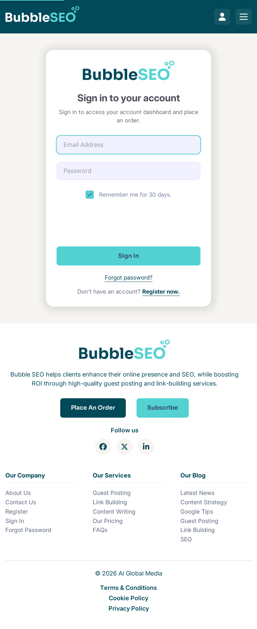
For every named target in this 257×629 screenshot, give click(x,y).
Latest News (197, 492)
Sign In (14, 520)
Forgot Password (28, 529)
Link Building (110, 502)
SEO (186, 539)
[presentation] (128, 223)
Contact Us (20, 502)
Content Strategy (203, 502)
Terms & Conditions (128, 587)
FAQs (100, 529)
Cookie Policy (128, 598)
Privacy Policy (128, 608)
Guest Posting (112, 492)
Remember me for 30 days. (135, 194)
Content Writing (114, 511)
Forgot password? (129, 277)
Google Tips (196, 511)
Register (16, 511)
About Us (18, 492)
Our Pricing (108, 520)
